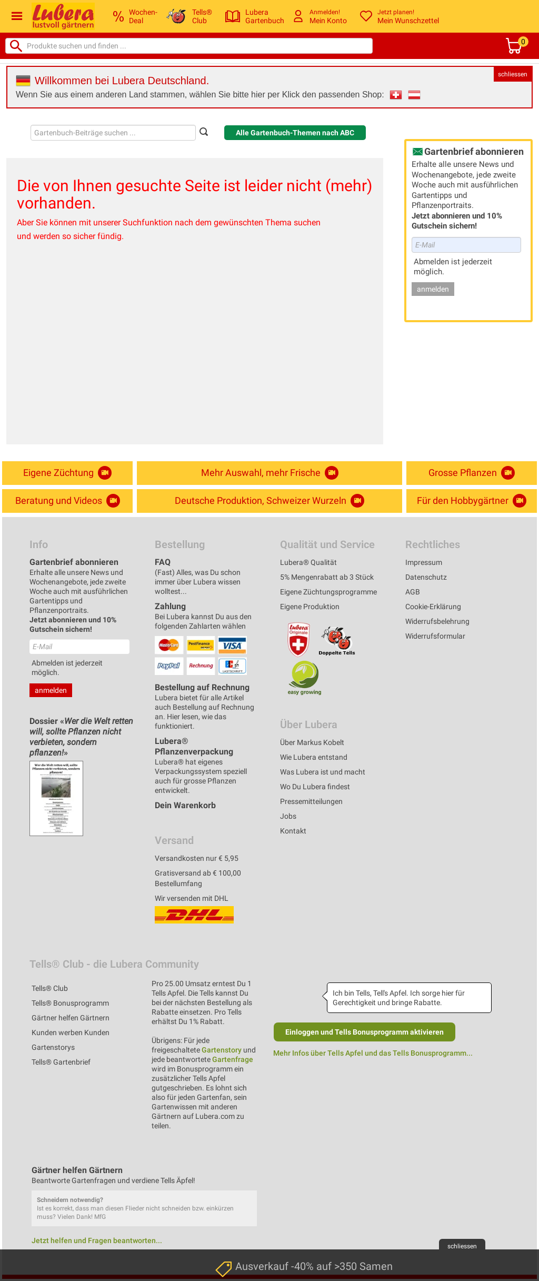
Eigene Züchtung (67, 473)
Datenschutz (426, 577)
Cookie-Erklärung (433, 606)
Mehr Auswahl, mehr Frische (269, 473)
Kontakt (293, 831)
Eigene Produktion (310, 606)
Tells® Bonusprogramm (70, 1003)
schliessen (512, 74)
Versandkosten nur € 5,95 (196, 858)
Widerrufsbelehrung (437, 621)
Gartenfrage (232, 1059)
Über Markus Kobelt (312, 742)
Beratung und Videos (67, 501)
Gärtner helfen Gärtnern (70, 1018)
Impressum (423, 562)
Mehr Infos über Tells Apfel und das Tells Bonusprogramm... (373, 1053)
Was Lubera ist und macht (322, 772)
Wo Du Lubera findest (315, 786)
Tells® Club (50, 988)
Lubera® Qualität (308, 562)
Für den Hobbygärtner (471, 501)
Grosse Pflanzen (471, 473)
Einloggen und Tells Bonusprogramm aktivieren (364, 1032)
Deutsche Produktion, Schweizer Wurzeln (269, 501)
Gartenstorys (53, 1047)
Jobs (288, 816)
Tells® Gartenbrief (61, 1062)
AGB (412, 592)
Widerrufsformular (435, 636)
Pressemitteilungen (311, 801)
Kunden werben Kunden (70, 1032)
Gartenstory (222, 1050)
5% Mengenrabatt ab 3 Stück (327, 577)
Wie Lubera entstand (313, 757)
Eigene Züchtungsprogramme (328, 592)
